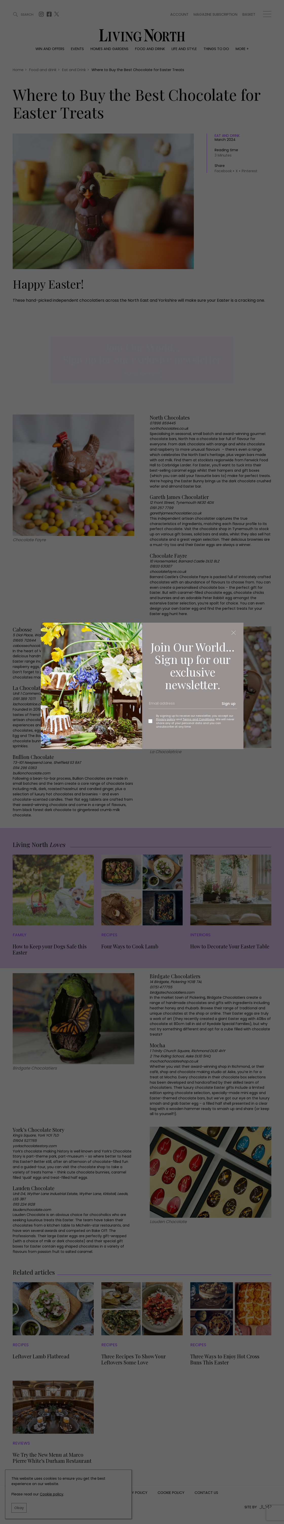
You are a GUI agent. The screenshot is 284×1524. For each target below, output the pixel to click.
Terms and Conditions (199, 719)
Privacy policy (165, 719)
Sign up (229, 703)
